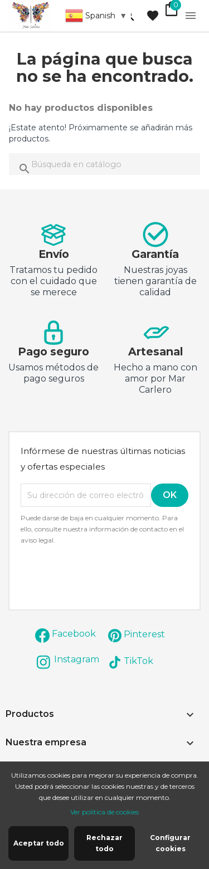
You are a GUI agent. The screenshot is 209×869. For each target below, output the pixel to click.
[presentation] (113, 576)
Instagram (76, 659)
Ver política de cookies (104, 812)
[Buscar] (104, 164)
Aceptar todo (38, 843)
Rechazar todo (104, 843)
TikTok (138, 661)
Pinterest (144, 634)
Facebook (74, 633)
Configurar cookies (170, 843)
